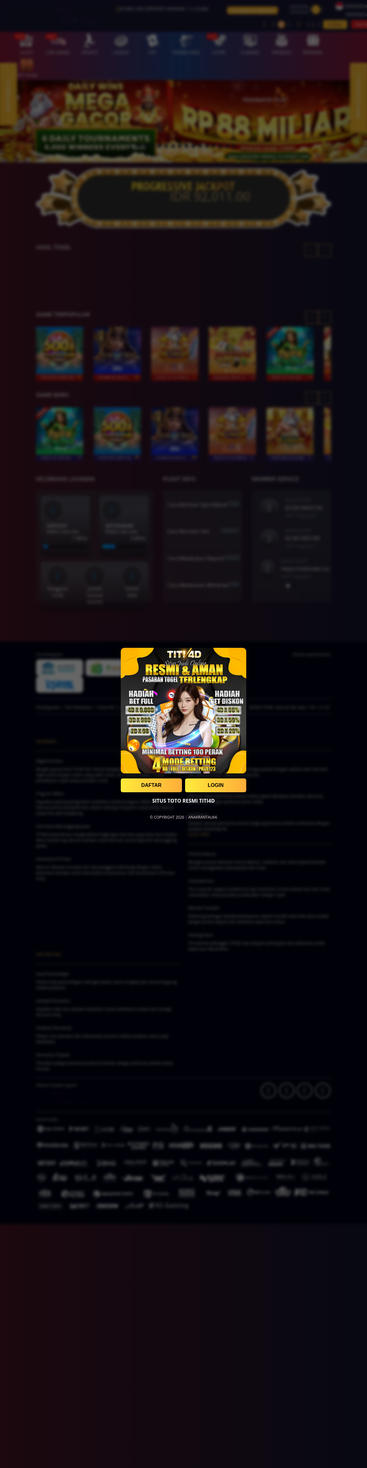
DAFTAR (151, 785)
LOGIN (216, 785)
